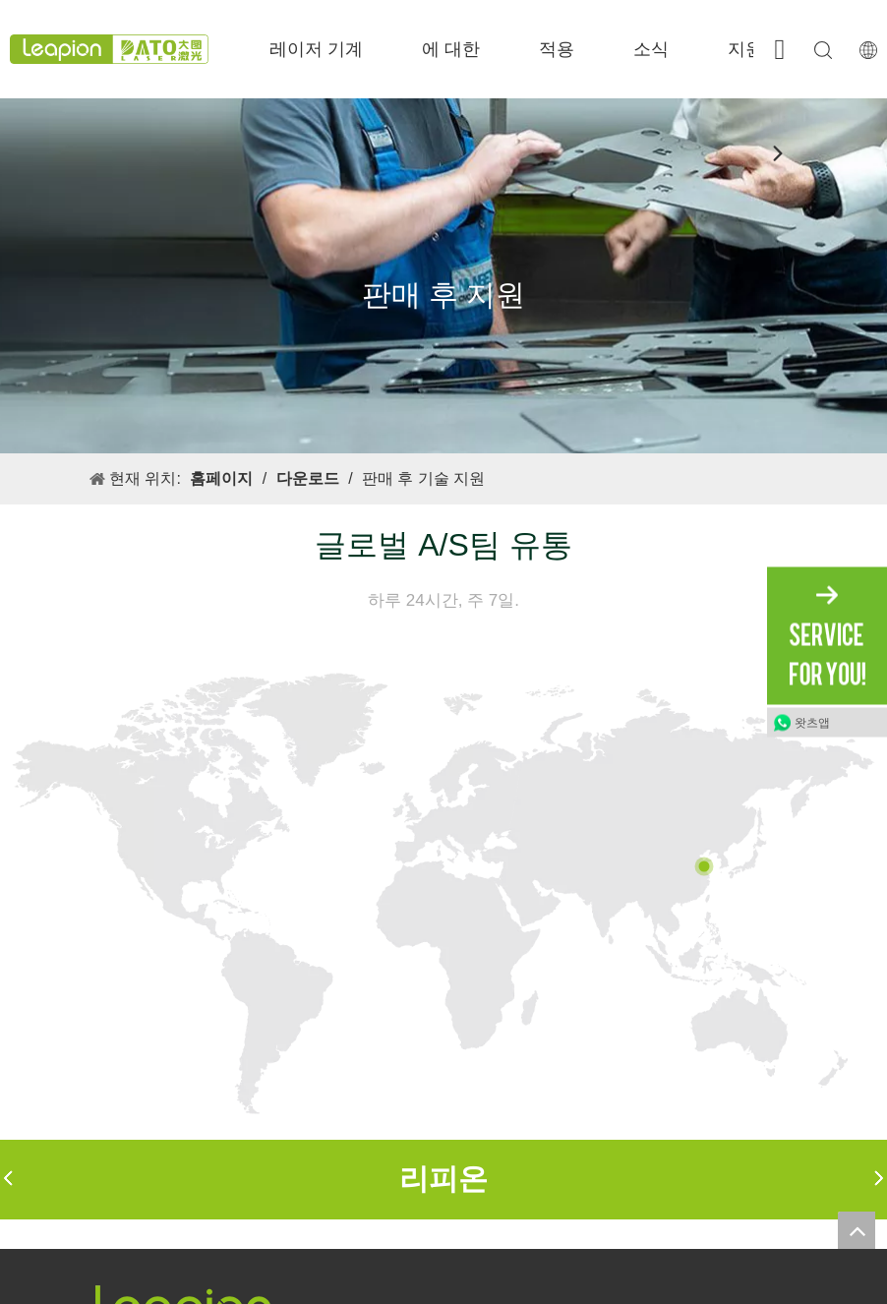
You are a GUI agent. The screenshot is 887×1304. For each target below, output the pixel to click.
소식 (651, 49)
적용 (556, 49)
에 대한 (451, 49)
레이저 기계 (316, 49)
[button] (8, 1180)
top (856, 1230)
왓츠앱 (812, 723)
